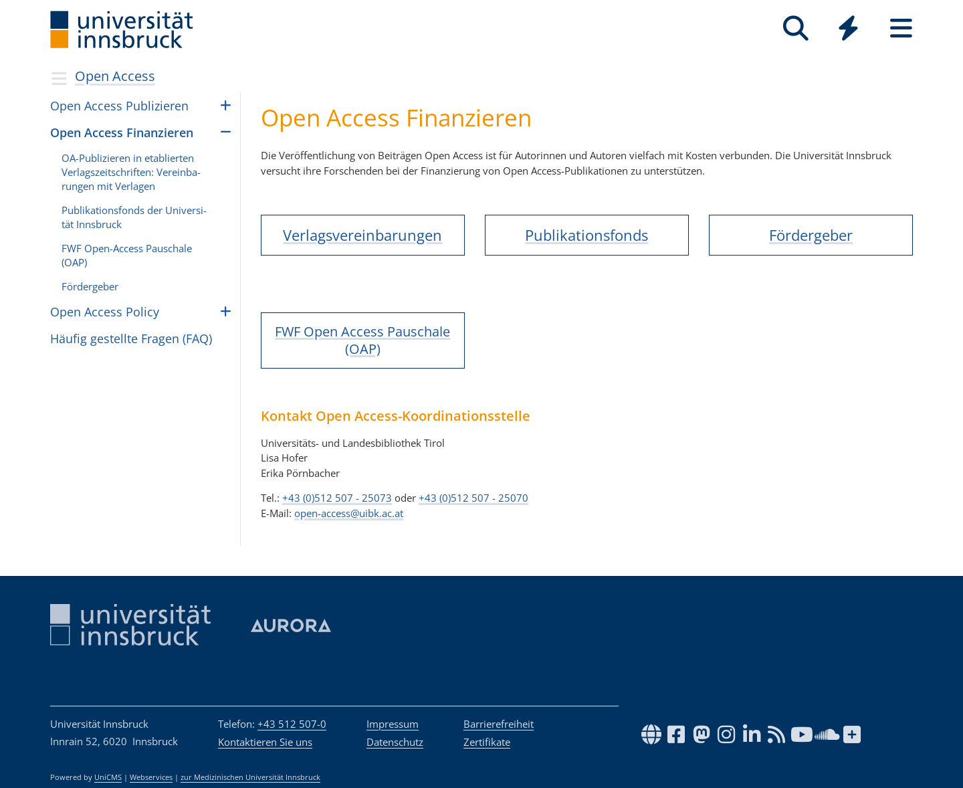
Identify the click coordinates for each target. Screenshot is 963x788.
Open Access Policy (104, 312)
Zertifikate (486, 742)
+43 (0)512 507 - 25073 (337, 497)
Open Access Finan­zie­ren (121, 132)
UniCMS (108, 777)
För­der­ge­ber (90, 286)
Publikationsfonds (586, 235)
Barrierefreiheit (498, 723)
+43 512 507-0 (291, 723)
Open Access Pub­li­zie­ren (119, 106)
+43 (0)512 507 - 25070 (473, 497)
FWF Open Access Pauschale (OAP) (362, 340)
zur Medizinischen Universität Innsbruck (250, 777)
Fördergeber (811, 235)
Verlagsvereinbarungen (362, 235)
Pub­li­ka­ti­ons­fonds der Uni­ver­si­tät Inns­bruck (134, 217)
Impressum (392, 723)
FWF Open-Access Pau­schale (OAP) (127, 255)
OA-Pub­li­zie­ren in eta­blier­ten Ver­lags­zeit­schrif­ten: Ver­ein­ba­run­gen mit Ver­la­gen (131, 172)
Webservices (151, 777)
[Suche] (795, 28)
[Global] (848, 29)
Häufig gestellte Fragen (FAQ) (131, 338)
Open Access (115, 76)
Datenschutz (394, 742)
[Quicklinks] (848, 28)
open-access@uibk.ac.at (348, 513)
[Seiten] (901, 28)
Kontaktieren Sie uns (265, 742)
